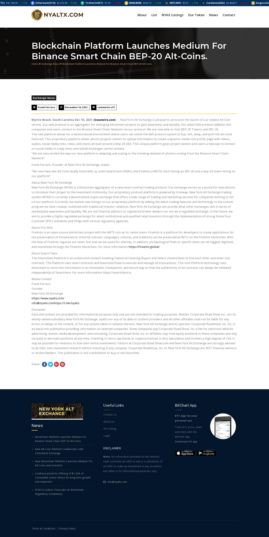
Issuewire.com (104, 120)
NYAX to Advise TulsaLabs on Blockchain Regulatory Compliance (59, 491)
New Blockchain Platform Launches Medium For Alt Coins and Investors (64, 463)
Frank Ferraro (46, 107)
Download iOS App (186, 441)
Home (35, 63)
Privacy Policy (67, 528)
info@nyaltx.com (43, 303)
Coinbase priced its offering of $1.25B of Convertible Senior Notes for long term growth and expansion (63, 477)
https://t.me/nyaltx (66, 303)
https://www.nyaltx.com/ (48, 298)
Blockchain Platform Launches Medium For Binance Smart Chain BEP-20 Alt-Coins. (60, 439)
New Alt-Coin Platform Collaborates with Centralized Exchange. (59, 451)
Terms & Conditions (43, 528)
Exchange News (50, 63)
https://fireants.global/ (144, 247)
